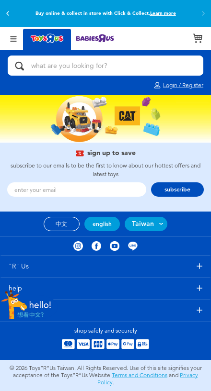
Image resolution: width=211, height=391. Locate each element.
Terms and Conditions (139, 375)
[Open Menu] (13, 38)
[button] (8, 13)
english (102, 224)
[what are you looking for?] (105, 65)
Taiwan (143, 224)
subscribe (177, 189)
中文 (61, 224)
